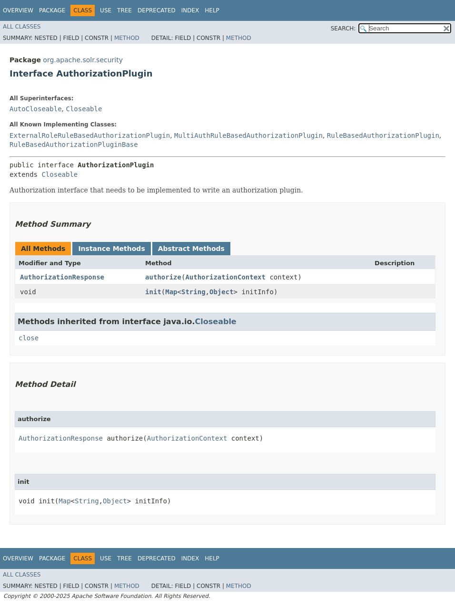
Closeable (84, 109)
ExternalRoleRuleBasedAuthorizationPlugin (90, 135)
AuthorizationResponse (62, 277)
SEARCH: (343, 28)
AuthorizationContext (225, 277)
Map (171, 292)
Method (126, 38)
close (29, 338)
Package (52, 10)
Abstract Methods (191, 248)
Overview (18, 10)
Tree (124, 10)
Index (190, 10)
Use (105, 10)
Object (221, 292)
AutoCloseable (36, 109)
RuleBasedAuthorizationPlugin (383, 135)
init (153, 292)
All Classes (21, 26)
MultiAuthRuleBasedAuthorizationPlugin (248, 135)
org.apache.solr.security (83, 60)
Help (212, 10)
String (193, 292)
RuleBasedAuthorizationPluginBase (74, 144)
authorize (163, 277)
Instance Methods (111, 248)
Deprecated (157, 10)
